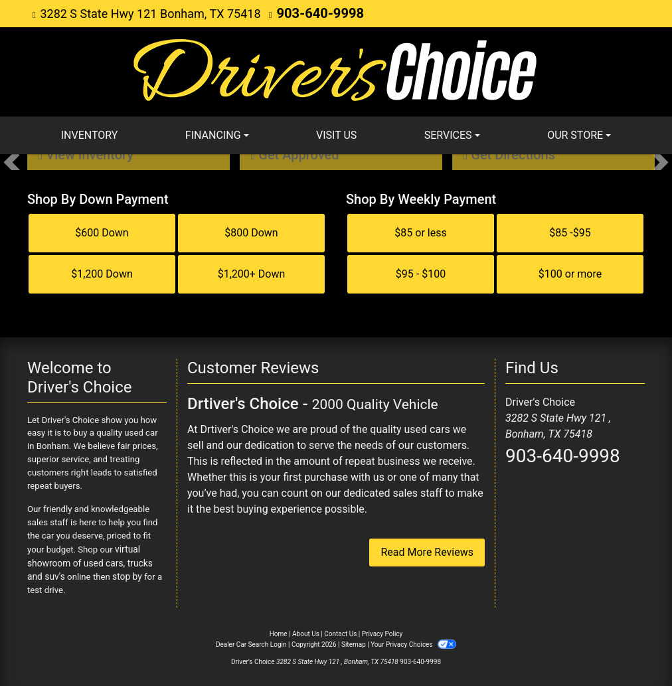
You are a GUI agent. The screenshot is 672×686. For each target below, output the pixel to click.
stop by (108, 574)
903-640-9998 (315, 13)
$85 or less (420, 232)
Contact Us (340, 631)
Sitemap (353, 641)
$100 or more (570, 273)
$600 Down (101, 232)
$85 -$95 (569, 232)
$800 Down (251, 232)
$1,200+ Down (252, 273)
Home (279, 631)
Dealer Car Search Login (251, 641)
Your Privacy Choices (413, 641)
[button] (11, 161)
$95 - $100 (421, 273)
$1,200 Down (102, 273)
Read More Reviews (426, 551)
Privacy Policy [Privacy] (382, 631)
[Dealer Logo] (336, 70)
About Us (305, 631)
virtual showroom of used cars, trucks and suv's (95, 561)
